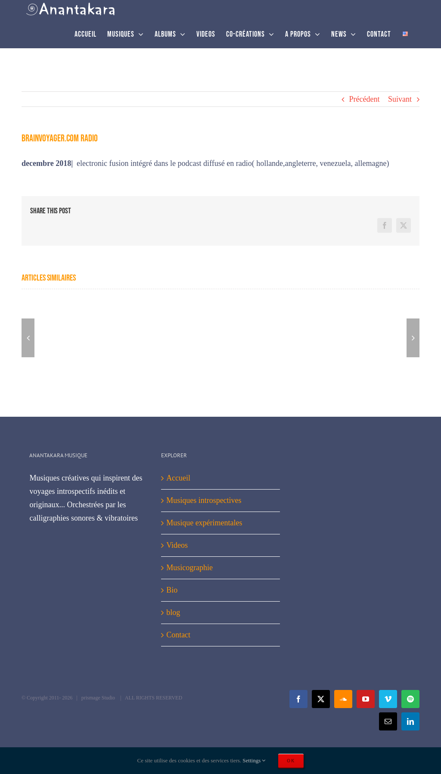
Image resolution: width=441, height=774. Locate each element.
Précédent (364, 99)
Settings (253, 760)
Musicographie (189, 567)
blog (173, 612)
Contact (178, 634)
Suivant (400, 99)
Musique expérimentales (204, 522)
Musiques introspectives (203, 500)
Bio (171, 590)
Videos (177, 545)
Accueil (178, 478)
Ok (291, 760)
